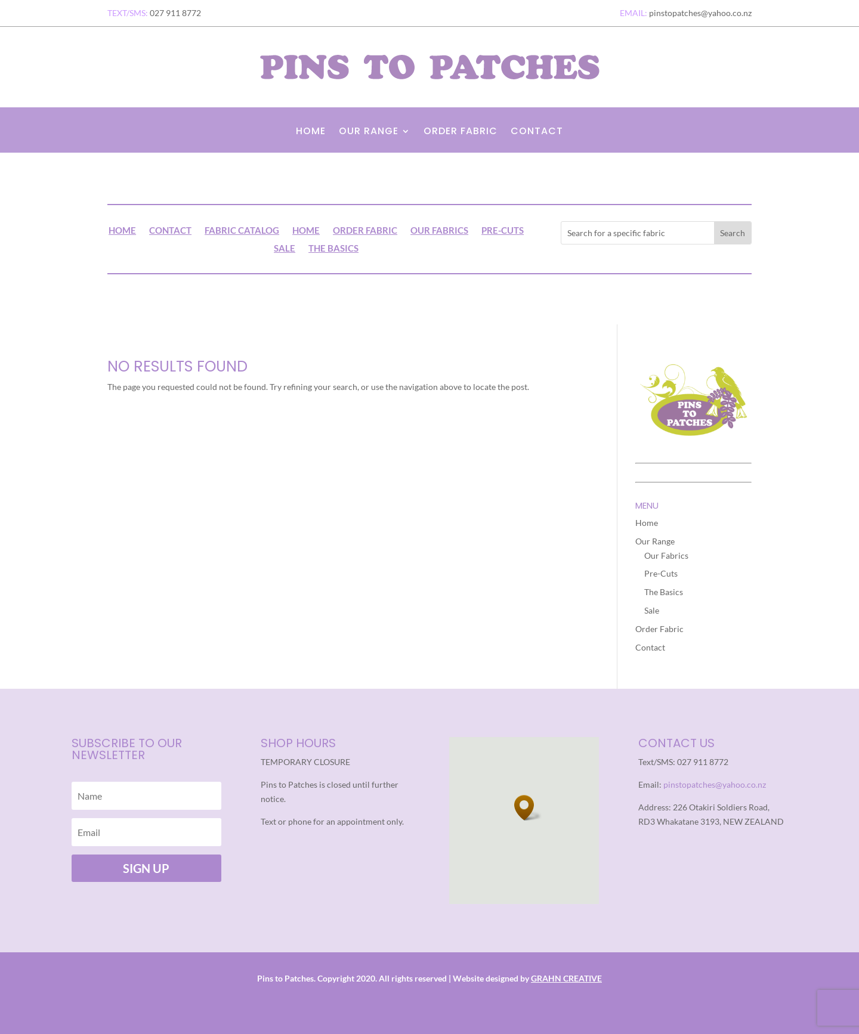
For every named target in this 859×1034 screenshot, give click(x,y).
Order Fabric (461, 132)
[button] (528, 808)
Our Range (368, 132)
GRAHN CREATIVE (566, 978)
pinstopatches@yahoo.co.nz (714, 784)
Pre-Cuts (502, 231)
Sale (284, 248)
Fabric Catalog (242, 231)
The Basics (333, 248)
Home (311, 132)
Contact (537, 132)
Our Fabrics (439, 231)
